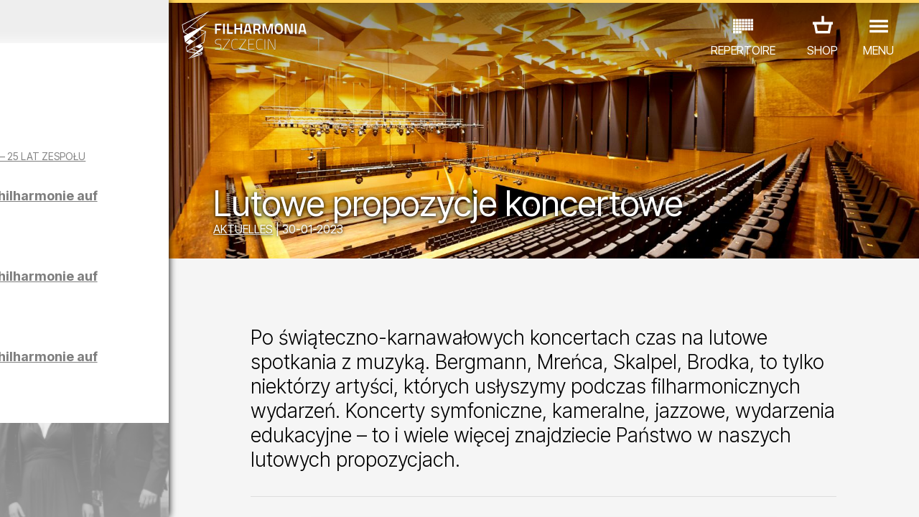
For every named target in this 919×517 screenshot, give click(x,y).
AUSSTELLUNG (173, 434)
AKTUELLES (310, 231)
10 (181, 492)
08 (143, 492)
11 (199, 492)
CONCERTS (50, 434)
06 (106, 492)
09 (162, 492)
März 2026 (119, 21)
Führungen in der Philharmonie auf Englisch (131, 303)
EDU (107, 434)
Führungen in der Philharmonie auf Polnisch (131, 383)
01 (13, 492)
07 (125, 492)
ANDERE (115, 454)
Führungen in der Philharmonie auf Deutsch (131, 222)
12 (218, 492)
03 (50, 492)
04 (69, 492)
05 (88, 492)
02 (32, 492)
